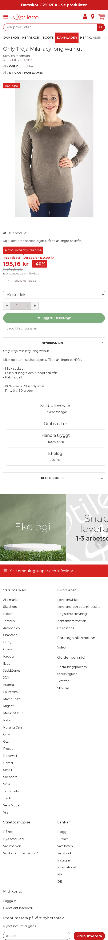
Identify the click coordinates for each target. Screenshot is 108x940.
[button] (16, 56)
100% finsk (56, 442)
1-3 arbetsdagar (55, 412)
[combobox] (54, 27)
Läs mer (56, 460)
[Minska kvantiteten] (7, 306)
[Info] (92, 16)
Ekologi (56, 453)
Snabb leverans (55, 405)
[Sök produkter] (54, 27)
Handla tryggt (55, 435)
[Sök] (101, 27)
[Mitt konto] (85, 16)
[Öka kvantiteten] (35, 306)
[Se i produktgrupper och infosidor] (7, 17)
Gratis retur (55, 423)
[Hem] (26, 17)
